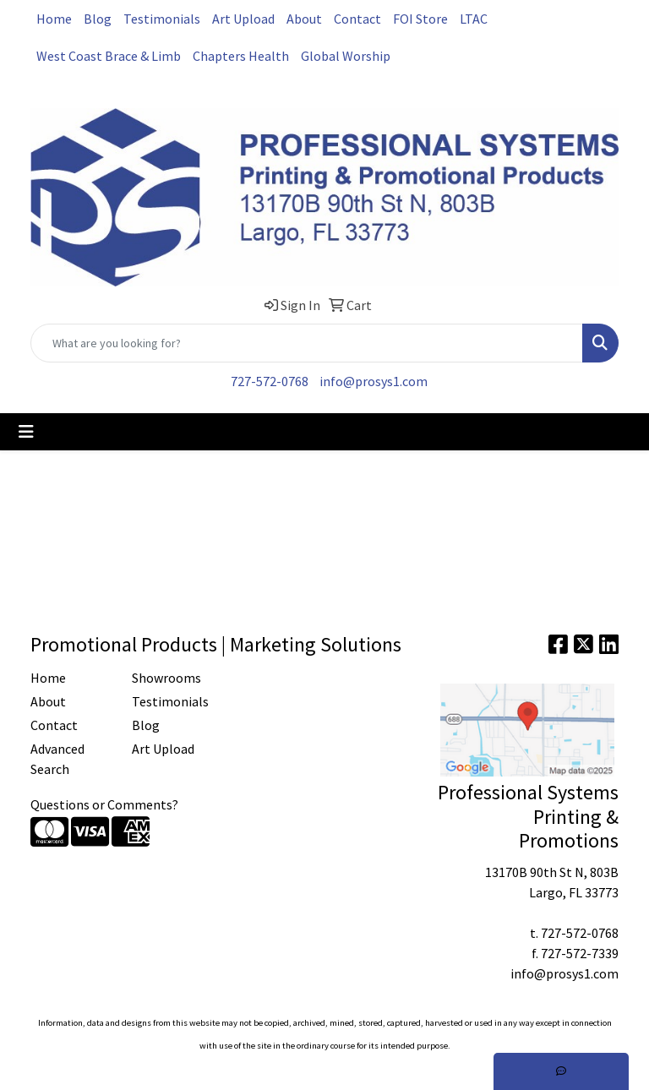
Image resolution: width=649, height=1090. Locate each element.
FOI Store (420, 18)
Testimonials (161, 18)
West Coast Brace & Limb (108, 55)
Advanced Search (57, 758)
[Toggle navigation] (26, 432)
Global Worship (345, 55)
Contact (357, 18)
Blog (98, 18)
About (304, 18)
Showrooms (166, 677)
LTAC (474, 18)
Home (54, 18)
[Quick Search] (306, 343)
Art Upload (243, 18)
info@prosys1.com (373, 381)
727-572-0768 (269, 381)
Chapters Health (241, 55)
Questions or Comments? (104, 804)
